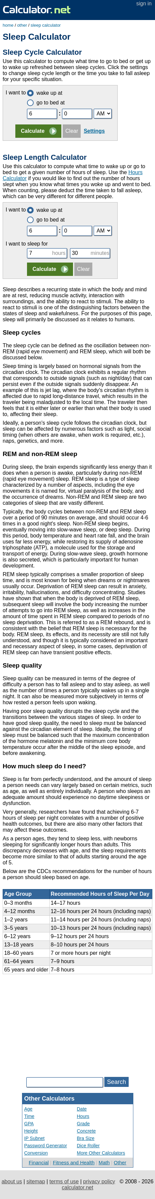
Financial (39, 1162)
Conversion (36, 1153)
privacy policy (99, 1181)
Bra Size (86, 1138)
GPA (29, 1123)
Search (116, 1082)
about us (12, 1181)
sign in (144, 3)
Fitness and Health (73, 1162)
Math (104, 1162)
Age (28, 1109)
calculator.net (77, 1187)
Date (82, 1109)
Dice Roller (88, 1145)
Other (120, 1162)
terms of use (64, 1181)
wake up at (44, 93)
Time (29, 1116)
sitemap (35, 1181)
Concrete (86, 1131)
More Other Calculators (101, 1153)
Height (31, 1131)
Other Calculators (49, 1098)
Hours (83, 1116)
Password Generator (45, 1145)
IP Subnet (34, 1138)
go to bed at (46, 102)
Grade (83, 1123)
